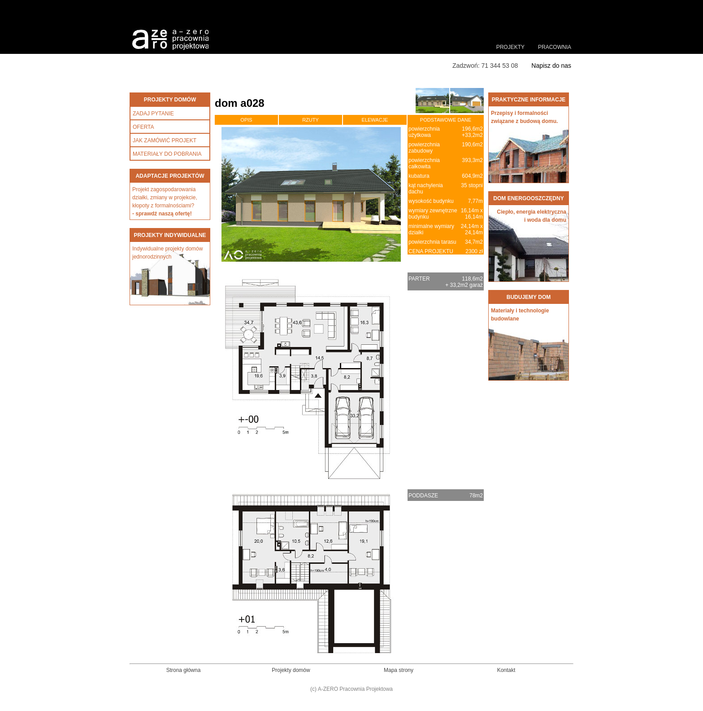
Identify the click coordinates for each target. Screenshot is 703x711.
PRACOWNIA (554, 47)
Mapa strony (398, 670)
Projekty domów (291, 670)
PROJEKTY (510, 47)
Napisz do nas (551, 65)
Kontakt (506, 670)
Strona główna (183, 670)
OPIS (246, 120)
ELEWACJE (375, 120)
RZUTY (310, 120)
